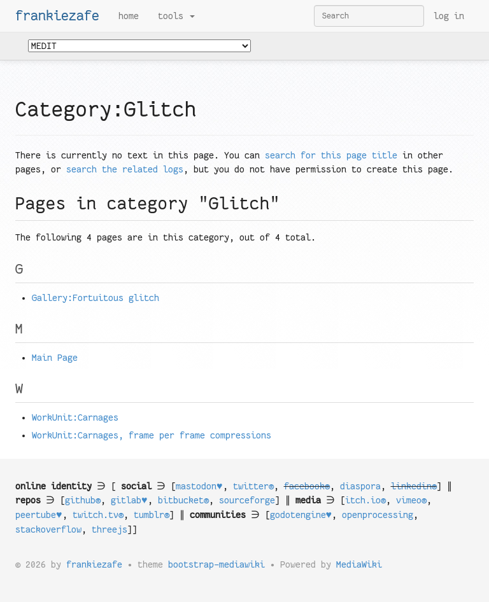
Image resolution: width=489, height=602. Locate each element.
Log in (449, 16)
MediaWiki (359, 564)
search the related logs (124, 169)
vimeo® (411, 500)
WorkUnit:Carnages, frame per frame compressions (151, 435)
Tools (176, 16)
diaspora (360, 486)
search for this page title (331, 155)
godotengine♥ (301, 515)
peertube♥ (38, 515)
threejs (109, 529)
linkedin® (414, 486)
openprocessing (377, 515)
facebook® (307, 486)
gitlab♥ (129, 500)
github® (83, 500)
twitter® (253, 486)
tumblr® (151, 515)
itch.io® (365, 500)
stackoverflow (48, 529)
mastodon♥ (199, 486)
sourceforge (247, 500)
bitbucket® (183, 500)
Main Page (55, 358)
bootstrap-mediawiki (216, 564)
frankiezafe (57, 16)
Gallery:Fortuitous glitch (95, 298)
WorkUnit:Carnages (75, 417)
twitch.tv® (98, 515)
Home (128, 16)
